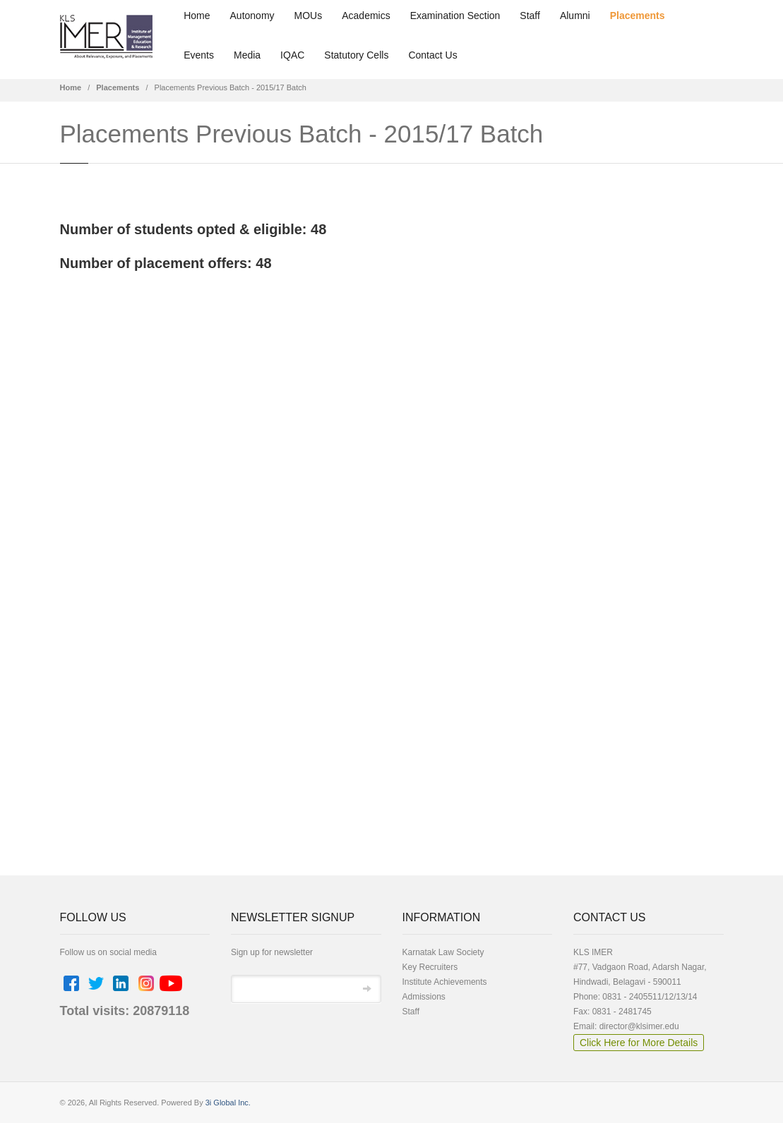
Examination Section (455, 15)
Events (199, 55)
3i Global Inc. (228, 1102)
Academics (366, 15)
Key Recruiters (430, 967)
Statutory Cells (356, 55)
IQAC (292, 55)
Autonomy (252, 15)
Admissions (424, 997)
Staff (530, 15)
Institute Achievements (444, 982)
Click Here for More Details (639, 1042)
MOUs (308, 15)
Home (197, 15)
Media (247, 55)
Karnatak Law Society (443, 952)
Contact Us (432, 55)
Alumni (575, 15)
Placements (637, 15)
